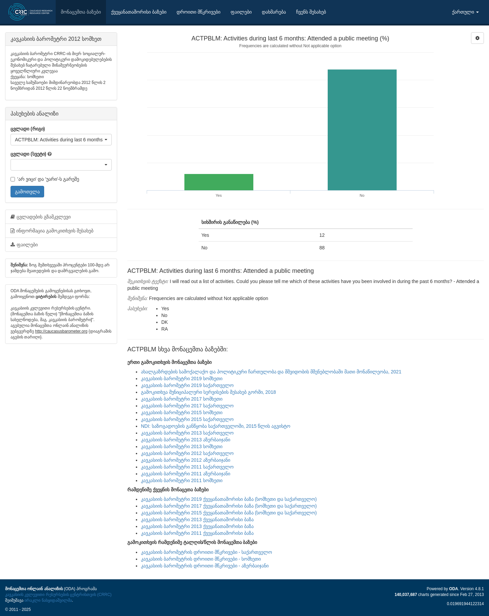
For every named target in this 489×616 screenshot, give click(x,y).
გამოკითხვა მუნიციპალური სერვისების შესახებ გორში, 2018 (208, 392)
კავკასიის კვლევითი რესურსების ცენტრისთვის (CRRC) (58, 594)
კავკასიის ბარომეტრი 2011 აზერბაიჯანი (185, 473)
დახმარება (274, 12)
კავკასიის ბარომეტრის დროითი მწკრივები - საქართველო (206, 552)
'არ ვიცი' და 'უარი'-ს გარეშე (45, 179)
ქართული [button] (465, 12)
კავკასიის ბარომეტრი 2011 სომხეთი (181, 480)
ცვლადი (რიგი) (28, 128)
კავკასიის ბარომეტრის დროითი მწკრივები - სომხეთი (201, 559)
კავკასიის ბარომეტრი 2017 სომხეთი (181, 399)
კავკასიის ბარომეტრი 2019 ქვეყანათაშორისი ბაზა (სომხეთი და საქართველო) (229, 499)
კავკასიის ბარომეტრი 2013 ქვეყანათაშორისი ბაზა (197, 519)
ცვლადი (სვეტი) (28, 154)
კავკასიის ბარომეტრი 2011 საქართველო (187, 467)
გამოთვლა (27, 191)
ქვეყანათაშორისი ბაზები (138, 12)
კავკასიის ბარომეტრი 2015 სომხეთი (181, 412)
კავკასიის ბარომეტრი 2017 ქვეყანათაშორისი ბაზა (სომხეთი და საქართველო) (229, 506)
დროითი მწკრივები (198, 12)
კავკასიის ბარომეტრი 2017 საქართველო (187, 405)
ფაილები (241, 12)
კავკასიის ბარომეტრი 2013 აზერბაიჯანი (185, 439)
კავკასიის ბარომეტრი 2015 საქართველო (187, 419)
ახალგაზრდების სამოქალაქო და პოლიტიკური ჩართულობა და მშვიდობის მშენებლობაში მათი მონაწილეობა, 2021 (271, 371)
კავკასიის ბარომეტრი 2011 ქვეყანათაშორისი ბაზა (197, 533)
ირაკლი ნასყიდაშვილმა (48, 600)
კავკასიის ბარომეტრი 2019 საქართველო (187, 385)
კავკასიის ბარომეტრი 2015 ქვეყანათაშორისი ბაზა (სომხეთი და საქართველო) (229, 512)
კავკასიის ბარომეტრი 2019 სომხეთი (181, 378)
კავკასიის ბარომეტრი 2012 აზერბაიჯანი (185, 460)
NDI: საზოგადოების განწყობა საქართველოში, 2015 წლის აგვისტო (215, 426)
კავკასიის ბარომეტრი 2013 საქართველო (187, 433)
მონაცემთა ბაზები (81, 12)
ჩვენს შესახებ (311, 12)
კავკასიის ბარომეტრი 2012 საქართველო (187, 453)
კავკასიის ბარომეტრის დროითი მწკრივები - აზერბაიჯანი (205, 565)
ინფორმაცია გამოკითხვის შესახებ (52, 230)
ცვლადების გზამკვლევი (41, 216)
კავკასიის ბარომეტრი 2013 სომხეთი (181, 446)
